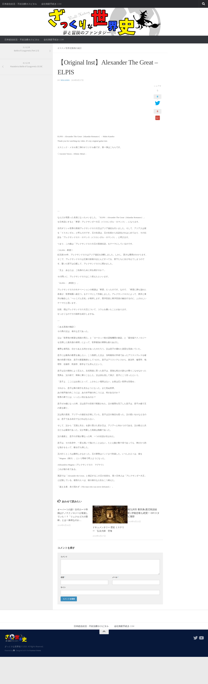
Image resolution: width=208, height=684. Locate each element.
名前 (63, 577)
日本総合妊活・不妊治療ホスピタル (19, 3)
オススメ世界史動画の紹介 (70, 48)
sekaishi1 (65, 80)
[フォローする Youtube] (201, 637)
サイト (63, 587)
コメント (64, 556)
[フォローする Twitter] (195, 637)
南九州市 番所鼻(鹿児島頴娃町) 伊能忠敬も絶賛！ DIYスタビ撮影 (143, 513)
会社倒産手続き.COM (51, 3)
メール (115, 577)
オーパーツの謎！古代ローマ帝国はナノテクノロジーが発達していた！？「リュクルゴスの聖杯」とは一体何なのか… (72, 516)
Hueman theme (35, 650)
